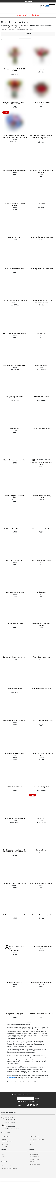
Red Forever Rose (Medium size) (14, 529)
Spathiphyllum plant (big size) (14, 1014)
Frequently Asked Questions (37, 1139)
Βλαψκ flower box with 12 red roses (14, 333)
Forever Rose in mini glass (41, 657)
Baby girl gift (41, 818)
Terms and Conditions (7, 1141)
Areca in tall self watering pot (41, 915)
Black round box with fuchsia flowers (14, 365)
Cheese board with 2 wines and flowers (15, 204)
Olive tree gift (14, 428)
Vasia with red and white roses (14, 269)
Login (3, 1154)
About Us (4, 1139)
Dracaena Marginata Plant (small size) (14, 496)
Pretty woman (41, 333)
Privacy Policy (5, 1144)
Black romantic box (41, 365)
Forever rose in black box (15, 624)
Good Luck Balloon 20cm (15, 982)
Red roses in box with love (41, 102)
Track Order (32, 1161)
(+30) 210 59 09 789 (10, 1122)
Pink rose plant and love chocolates (41, 269)
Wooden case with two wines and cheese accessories (41, 301)
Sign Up (3, 1156)
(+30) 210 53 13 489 (10, 1119)
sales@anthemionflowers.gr (12, 1128)
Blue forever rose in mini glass (41, 688)
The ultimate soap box (15, 688)
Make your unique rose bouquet (41, 982)
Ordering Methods (34, 1156)
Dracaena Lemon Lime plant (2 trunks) (41, 496)
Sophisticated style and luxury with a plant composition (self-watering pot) (14, 851)
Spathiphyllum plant (14, 237)
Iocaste (41, 69)
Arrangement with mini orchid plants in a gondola (41, 171)
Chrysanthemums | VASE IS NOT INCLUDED (14, 69)
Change (52, 6)
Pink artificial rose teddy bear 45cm (14, 720)
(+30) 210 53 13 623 (10, 1117)
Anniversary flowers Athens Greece (14, 170)
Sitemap (32, 1141)
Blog (31, 1144)
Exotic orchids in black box (41, 397)
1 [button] (25, 1021)
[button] (30, 1021)
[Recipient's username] (25, 1098)
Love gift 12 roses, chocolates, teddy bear (41, 721)
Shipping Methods (34, 1159)
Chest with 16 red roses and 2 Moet (14, 460)
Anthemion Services (34, 1136)
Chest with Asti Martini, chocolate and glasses (15, 301)
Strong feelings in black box (14, 397)
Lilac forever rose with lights (41, 529)
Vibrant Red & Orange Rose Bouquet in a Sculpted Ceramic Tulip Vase (14, 103)
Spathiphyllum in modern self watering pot (14, 949)
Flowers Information (7, 1166)
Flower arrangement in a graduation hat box (41, 463)
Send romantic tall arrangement (14, 818)
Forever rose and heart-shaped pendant (41, 624)
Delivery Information (35, 1164)
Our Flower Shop (6, 1136)
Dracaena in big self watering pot (41, 946)
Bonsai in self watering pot (41, 428)
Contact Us (4, 1146)
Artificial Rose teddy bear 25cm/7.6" (41, 1014)
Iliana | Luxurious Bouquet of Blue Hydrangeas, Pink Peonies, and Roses (15, 136)
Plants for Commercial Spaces (9, 1168)
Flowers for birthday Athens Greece (41, 237)
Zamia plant (41, 204)
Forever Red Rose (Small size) (14, 592)
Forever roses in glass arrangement (14, 657)
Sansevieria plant (41, 850)
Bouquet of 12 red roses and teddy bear (15, 754)
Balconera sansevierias (14, 787)
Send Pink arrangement (41, 787)
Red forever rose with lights (14, 560)
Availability (24, 40)
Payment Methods (34, 1154)
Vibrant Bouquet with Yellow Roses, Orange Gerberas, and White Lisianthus (41, 137)
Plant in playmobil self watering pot (14, 883)
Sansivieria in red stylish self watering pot (41, 754)
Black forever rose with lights (41, 560)
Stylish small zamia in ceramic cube (14, 915)
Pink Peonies (41, 592)
